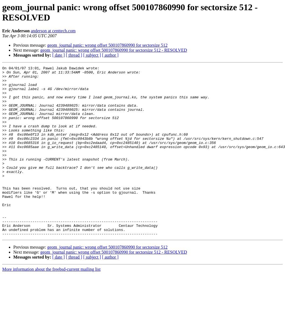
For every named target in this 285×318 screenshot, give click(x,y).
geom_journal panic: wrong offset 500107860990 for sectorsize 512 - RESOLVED (113, 50)
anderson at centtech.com (53, 30)
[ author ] (110, 55)
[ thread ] (74, 55)
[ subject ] (92, 55)
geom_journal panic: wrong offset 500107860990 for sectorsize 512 (107, 45)
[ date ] (58, 55)
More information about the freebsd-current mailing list (51, 303)
